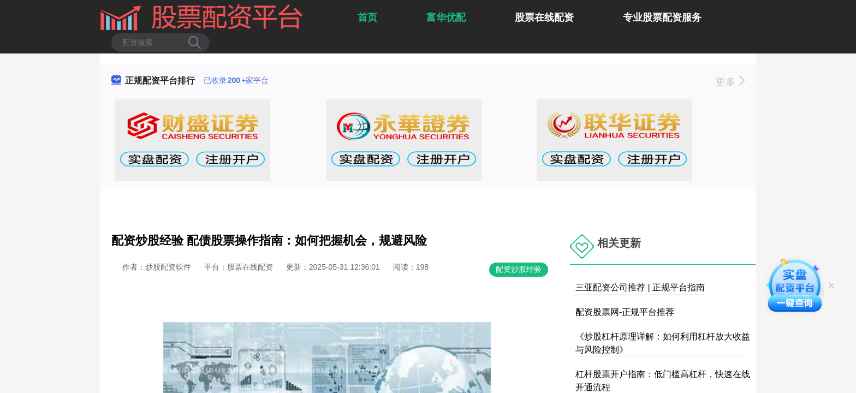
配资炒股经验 (519, 269)
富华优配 (446, 17)
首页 (367, 17)
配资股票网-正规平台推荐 (624, 312)
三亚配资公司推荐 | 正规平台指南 (640, 287)
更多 (730, 81)
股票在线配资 (544, 17)
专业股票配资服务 (662, 17)
